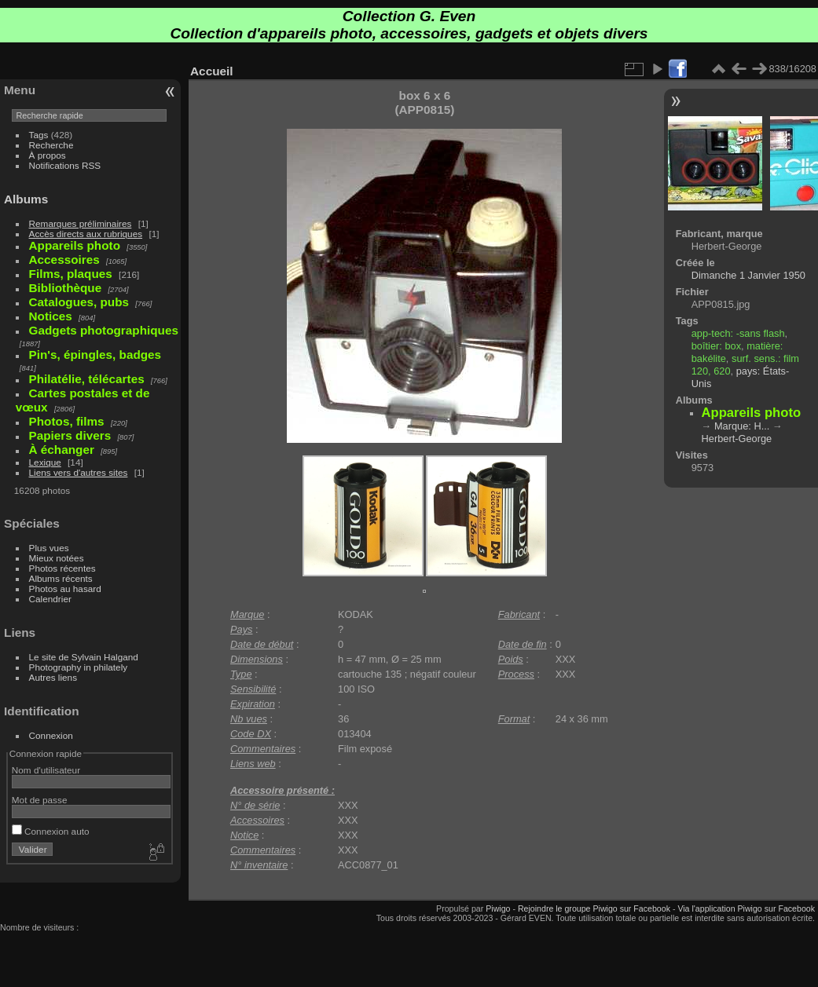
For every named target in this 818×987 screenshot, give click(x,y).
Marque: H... (741, 426)
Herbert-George (737, 438)
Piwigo (498, 908)
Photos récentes (62, 568)
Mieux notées (56, 558)
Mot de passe (40, 800)
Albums (26, 199)
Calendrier (50, 599)
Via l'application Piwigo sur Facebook (746, 908)
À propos (47, 155)
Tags (39, 135)
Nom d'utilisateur (46, 770)
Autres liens (53, 677)
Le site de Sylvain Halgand (83, 657)
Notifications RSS (65, 165)
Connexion (51, 735)
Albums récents (61, 578)
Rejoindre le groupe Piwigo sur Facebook (594, 908)
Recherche (51, 145)
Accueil (211, 71)
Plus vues (49, 548)
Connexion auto (51, 831)
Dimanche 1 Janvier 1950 (748, 275)
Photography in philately (78, 667)
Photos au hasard (65, 588)
